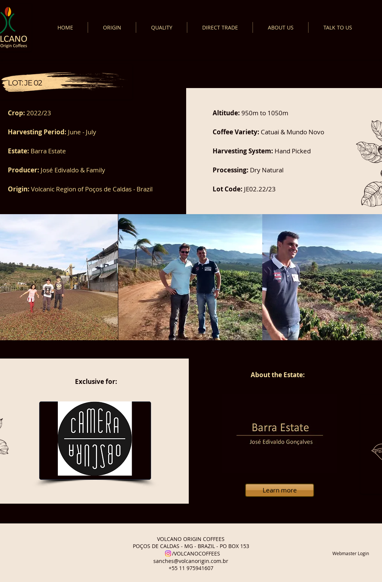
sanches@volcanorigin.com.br (190, 560)
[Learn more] (279, 490)
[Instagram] (168, 553)
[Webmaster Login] (351, 553)
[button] (190, 277)
